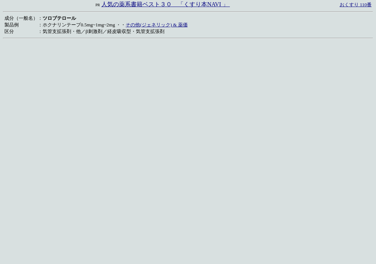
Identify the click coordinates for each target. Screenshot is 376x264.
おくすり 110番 (356, 4)
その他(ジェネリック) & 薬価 (156, 24)
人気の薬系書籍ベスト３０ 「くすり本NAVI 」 (165, 4)
